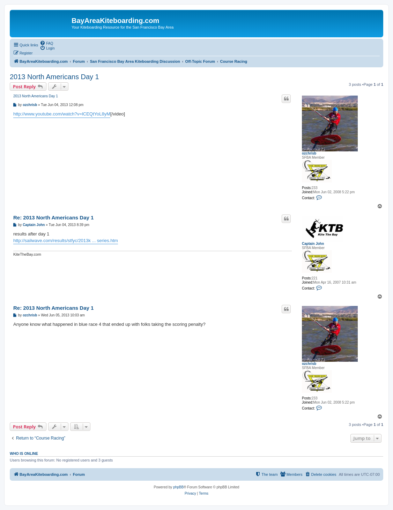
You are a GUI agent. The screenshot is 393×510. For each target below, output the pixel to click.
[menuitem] (46, 42)
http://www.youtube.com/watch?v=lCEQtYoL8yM (61, 114)
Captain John (313, 244)
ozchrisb (309, 153)
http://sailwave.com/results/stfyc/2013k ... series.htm (65, 240)
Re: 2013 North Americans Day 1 (53, 217)
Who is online (24, 453)
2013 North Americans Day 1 (54, 77)
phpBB (178, 487)
